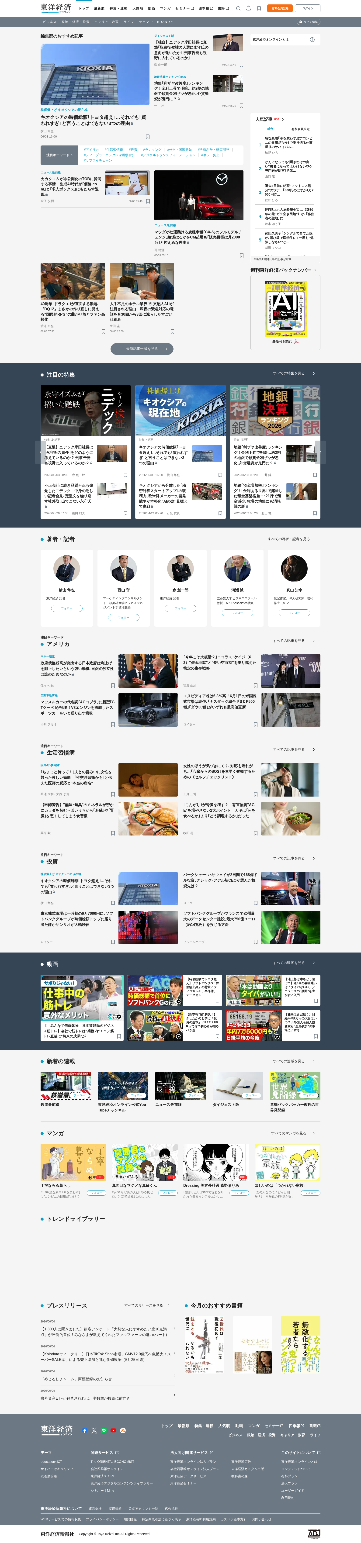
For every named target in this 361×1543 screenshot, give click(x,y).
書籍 (221, 8)
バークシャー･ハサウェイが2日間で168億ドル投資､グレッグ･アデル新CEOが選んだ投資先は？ (220, 880)
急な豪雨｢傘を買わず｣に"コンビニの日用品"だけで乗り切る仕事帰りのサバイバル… (288, 142)
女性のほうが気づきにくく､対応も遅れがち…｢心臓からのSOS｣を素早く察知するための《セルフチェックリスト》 (219, 771)
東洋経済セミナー (183, 1483)
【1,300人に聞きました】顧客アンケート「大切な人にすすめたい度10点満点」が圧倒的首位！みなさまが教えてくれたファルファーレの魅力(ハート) (104, 1332)
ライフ (129, 22)
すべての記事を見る (289, 640)
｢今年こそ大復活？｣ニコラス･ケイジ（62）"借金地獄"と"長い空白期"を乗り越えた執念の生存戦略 (219, 662)
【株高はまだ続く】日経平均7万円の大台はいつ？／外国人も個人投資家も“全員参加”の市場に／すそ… (301, 1022)
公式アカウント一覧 (143, 1509)
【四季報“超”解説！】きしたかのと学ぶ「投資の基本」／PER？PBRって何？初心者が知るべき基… (202, 1022)
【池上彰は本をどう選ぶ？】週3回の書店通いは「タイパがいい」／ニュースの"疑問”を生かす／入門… (301, 987)
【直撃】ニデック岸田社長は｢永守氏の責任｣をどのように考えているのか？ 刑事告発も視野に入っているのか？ (68, 455)
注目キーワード (57, 155)
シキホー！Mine (102, 1490)
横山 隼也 (67, 590)
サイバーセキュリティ (57, 1469)
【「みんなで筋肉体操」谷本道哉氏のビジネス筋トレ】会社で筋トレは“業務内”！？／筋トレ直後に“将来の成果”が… (78, 1031)
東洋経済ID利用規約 (201, 1519)
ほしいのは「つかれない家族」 (281, 1185)
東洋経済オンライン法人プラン (193, 1462)
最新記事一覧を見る (142, 349)
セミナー (182, 8)
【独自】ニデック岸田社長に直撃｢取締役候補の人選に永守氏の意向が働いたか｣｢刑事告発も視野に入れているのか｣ (181, 50)
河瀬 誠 (237, 590)
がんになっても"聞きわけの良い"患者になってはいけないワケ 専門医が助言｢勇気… (289, 166)
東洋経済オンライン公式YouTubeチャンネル (122, 1107)
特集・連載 (119, 8)
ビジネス (50, 22)
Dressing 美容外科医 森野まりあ (211, 1185)
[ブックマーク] (147, 136)
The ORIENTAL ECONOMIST (112, 1462)
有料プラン (289, 1476)
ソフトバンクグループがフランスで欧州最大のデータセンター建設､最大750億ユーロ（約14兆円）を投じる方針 (219, 919)
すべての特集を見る (289, 373)
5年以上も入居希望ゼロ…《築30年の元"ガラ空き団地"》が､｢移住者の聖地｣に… (289, 214)
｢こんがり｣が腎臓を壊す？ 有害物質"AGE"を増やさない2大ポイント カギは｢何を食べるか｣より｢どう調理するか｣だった (219, 810)
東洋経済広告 (241, 1462)
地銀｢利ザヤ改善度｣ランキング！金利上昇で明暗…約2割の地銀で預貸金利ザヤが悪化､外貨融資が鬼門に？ (181, 91)
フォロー (66, 608)
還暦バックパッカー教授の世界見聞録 (294, 1107)
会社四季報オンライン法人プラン (195, 1469)
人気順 (137, 8)
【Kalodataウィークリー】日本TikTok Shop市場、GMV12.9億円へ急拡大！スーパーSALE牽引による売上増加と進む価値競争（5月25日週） (106, 1357)
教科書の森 (239, 1476)
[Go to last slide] (40, 452)
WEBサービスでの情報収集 (61, 1519)
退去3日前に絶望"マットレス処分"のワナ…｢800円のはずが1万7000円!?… (289, 190)
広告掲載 (171, 1509)
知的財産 (130, 1519)
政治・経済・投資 (76, 22)
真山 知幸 (294, 590)
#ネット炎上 (210, 155)
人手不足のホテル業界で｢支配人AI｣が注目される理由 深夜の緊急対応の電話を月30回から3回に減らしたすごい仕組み (142, 311)
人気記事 (264, 119)
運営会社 (95, 1509)
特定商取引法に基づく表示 (161, 1519)
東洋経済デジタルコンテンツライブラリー (122, 1483)
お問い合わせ (262, 1519)
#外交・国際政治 (179, 150)
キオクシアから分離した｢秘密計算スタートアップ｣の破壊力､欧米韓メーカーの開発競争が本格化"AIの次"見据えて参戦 (163, 495)
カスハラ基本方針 (234, 1519)
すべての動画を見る (289, 963)
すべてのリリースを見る (143, 1305)
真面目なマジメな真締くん (134, 1185)
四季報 (203, 8)
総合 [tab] (270, 129)
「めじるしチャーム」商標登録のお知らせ (76, 1379)
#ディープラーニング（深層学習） (109, 155)
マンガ (165, 8)
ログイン (307, 8)
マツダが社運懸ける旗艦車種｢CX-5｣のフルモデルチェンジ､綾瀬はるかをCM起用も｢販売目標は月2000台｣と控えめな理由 (198, 237)
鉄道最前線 (50, 1105)
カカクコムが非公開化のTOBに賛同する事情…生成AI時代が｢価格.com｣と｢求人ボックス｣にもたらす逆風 (71, 187)
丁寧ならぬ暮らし (56, 1185)
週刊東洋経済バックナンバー (280, 270)
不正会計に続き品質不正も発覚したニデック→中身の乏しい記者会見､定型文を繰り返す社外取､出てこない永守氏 (68, 493)
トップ (83, 8)
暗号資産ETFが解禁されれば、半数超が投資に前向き (85, 1398)
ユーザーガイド (292, 1490)
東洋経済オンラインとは (271, 39)
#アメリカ (91, 150)
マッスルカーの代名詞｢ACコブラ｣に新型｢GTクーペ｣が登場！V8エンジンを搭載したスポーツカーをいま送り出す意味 (78, 707)
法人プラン (289, 1483)
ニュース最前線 (168, 1105)
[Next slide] (320, 452)
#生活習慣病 (114, 150)
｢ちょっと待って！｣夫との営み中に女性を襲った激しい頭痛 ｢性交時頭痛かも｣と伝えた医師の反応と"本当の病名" (76, 777)
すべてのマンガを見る (288, 1133)
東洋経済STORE (103, 1476)
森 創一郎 (181, 590)
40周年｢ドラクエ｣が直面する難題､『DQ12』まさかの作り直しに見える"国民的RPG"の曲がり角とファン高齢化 (73, 311)
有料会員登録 (280, 8)
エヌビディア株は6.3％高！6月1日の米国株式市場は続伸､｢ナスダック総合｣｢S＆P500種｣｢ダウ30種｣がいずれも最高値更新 (220, 701)
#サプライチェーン (98, 160)
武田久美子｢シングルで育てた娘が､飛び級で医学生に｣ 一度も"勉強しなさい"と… (289, 237)
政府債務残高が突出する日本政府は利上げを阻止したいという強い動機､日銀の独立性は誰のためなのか (77, 668)
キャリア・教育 (106, 22)
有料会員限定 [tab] (301, 129)
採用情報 (115, 1509)
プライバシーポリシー (102, 1519)
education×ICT (51, 1462)
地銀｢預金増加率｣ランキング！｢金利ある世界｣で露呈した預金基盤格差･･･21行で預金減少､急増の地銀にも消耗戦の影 (258, 495)
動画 (151, 8)
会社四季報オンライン (107, 1469)
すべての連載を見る (289, 1061)
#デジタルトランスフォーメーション (168, 155)
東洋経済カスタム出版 (247, 1469)
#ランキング (152, 150)
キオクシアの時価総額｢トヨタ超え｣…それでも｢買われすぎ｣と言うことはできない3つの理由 (93, 120)
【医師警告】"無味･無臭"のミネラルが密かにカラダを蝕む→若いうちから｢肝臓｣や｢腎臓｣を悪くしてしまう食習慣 (77, 810)
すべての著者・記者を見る (289, 539)
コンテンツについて (296, 1469)
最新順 (99, 8)
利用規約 (287, 1498)
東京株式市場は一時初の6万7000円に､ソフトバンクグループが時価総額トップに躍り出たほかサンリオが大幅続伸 (77, 919)
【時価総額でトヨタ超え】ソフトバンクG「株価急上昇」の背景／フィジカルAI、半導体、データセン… (202, 987)
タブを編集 (311, 22)
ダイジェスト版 (226, 1105)
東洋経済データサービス (188, 1476)
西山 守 (124, 590)
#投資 (133, 150)
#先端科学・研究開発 (213, 150)
